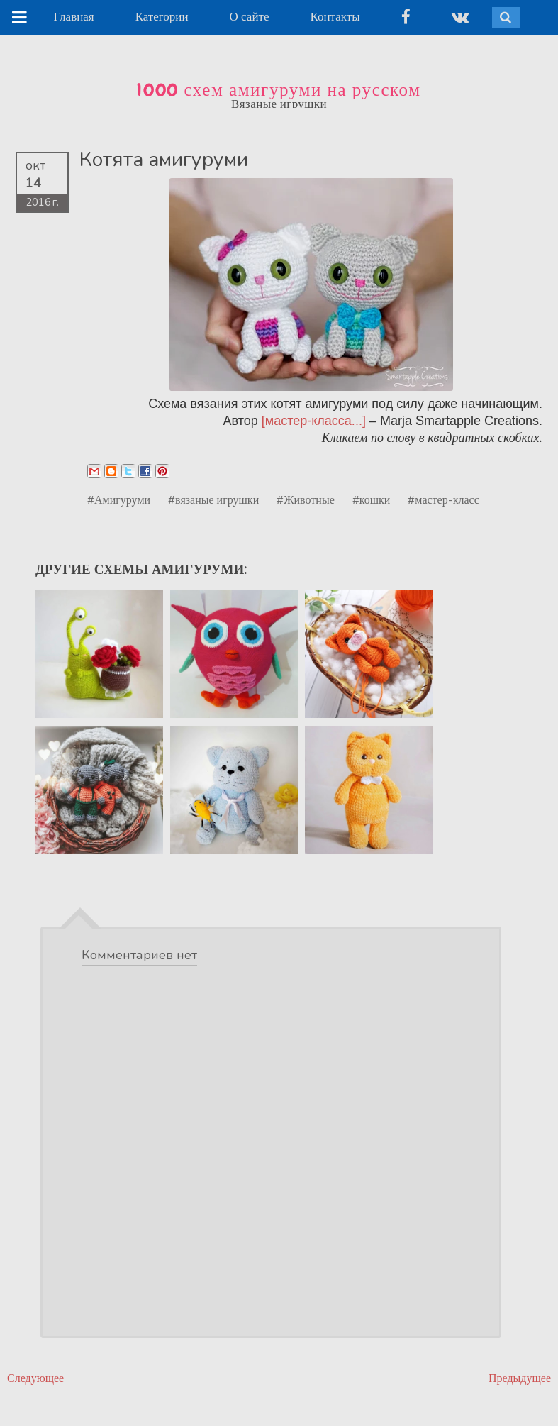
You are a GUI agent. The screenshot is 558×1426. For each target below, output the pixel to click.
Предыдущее (520, 1378)
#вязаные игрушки (213, 499)
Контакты (334, 16)
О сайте (249, 16)
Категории (162, 16)
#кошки (371, 499)
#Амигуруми (118, 499)
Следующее (35, 1378)
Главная (74, 16)
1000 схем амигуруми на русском (278, 90)
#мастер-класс (443, 499)
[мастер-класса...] (314, 421)
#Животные (306, 499)
